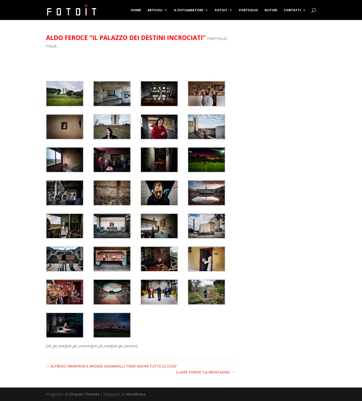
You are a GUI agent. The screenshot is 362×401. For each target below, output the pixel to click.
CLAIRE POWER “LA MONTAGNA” (205, 372)
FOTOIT (221, 10)
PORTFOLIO (248, 10)
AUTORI (270, 10)
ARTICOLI (155, 10)
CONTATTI (292, 10)
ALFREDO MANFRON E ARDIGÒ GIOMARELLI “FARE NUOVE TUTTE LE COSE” (111, 366)
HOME (136, 10)
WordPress (136, 394)
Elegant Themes (85, 394)
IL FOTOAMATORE (188, 10)
